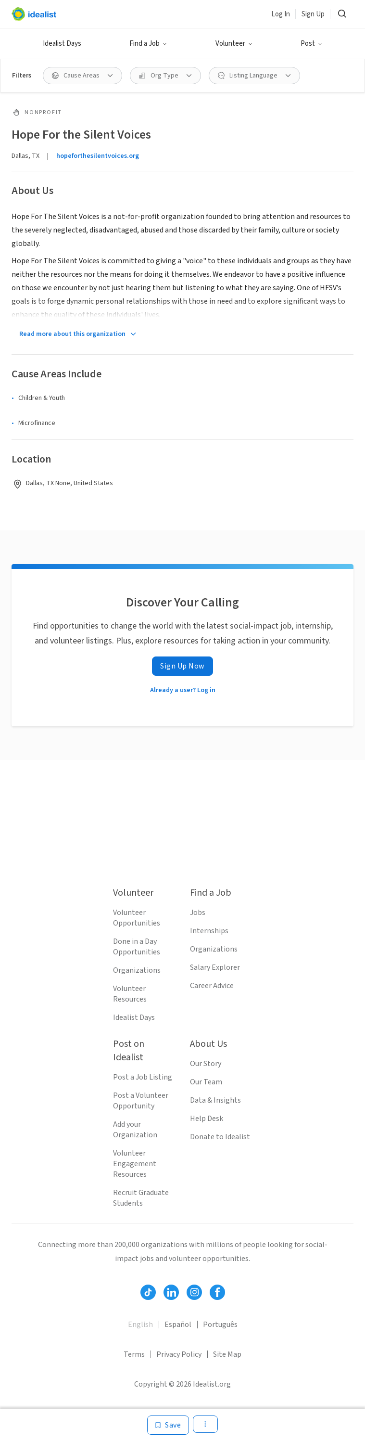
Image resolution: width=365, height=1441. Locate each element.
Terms (134, 1354)
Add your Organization (135, 1129)
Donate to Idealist (220, 1137)
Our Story (205, 1063)
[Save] (168, 1425)
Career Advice (212, 985)
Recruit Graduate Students (141, 1198)
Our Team (206, 1082)
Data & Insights (215, 1100)
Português (220, 1324)
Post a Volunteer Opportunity (140, 1100)
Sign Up (313, 14)
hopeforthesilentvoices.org (97, 156)
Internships (209, 931)
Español (177, 1324)
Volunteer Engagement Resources (134, 1164)
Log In (280, 14)
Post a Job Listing (142, 1077)
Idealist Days (62, 44)
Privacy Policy (178, 1354)
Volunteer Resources (130, 993)
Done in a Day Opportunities (136, 946)
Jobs (197, 912)
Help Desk (206, 1118)
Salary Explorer (215, 967)
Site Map (227, 1354)
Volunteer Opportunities (136, 917)
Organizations (137, 970)
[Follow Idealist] (148, 1292)
